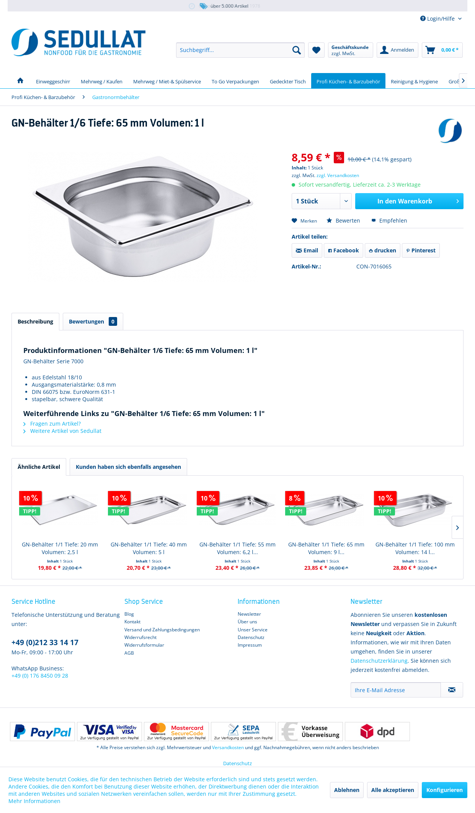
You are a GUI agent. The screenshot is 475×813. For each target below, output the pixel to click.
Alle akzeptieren (392, 789)
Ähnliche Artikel (39, 466)
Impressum (250, 645)
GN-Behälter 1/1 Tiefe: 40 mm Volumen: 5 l (149, 548)
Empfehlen (389, 220)
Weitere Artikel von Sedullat (62, 430)
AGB (129, 653)
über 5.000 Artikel (223, 6)
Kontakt (132, 621)
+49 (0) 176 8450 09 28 (39, 675)
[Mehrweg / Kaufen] (101, 80)
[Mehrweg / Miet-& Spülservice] (167, 80)
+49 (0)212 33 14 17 (44, 642)
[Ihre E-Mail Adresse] (396, 690)
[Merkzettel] (316, 50)
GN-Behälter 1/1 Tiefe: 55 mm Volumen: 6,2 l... (237, 548)
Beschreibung (35, 321)
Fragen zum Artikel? (52, 423)
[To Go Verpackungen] (235, 80)
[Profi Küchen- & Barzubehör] (348, 80)
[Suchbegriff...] (240, 50)
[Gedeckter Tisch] (287, 80)
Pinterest (421, 250)
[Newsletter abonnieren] (452, 690)
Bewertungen (93, 321)
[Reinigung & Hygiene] (414, 80)
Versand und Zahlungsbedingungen (162, 629)
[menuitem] (240, 50)
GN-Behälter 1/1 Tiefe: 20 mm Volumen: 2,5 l (60, 548)
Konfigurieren (444, 789)
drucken (382, 250)
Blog (129, 614)
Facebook (343, 250)
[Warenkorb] (442, 50)
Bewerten (344, 220)
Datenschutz (251, 637)
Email (307, 250)
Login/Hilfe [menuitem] (438, 18)
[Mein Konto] (397, 50)
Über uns (247, 621)
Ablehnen (346, 789)
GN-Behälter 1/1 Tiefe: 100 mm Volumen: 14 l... (415, 548)
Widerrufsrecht (140, 637)
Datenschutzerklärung (379, 660)
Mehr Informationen (34, 801)
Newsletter (249, 614)
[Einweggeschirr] (53, 80)
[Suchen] (297, 50)
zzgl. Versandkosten (338, 175)
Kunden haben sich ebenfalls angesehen (128, 466)
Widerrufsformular (144, 645)
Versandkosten (228, 747)
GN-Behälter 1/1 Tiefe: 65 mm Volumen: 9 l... (326, 548)
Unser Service (253, 629)
